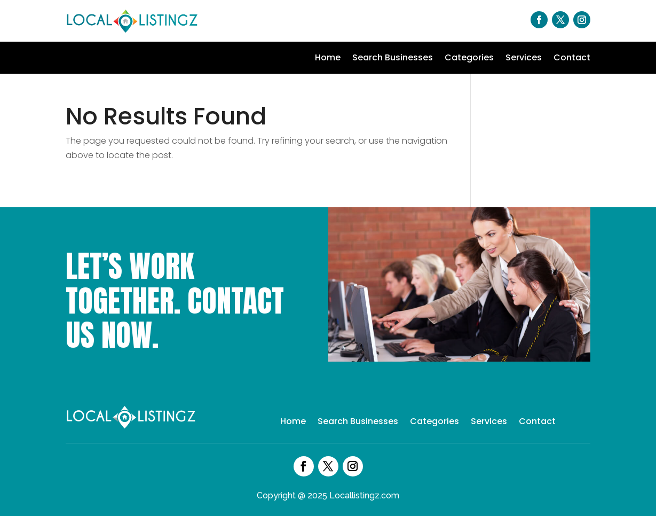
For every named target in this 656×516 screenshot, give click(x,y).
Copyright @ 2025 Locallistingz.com (328, 495)
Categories (469, 59)
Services (523, 59)
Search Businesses (392, 59)
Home (328, 59)
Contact (572, 59)
